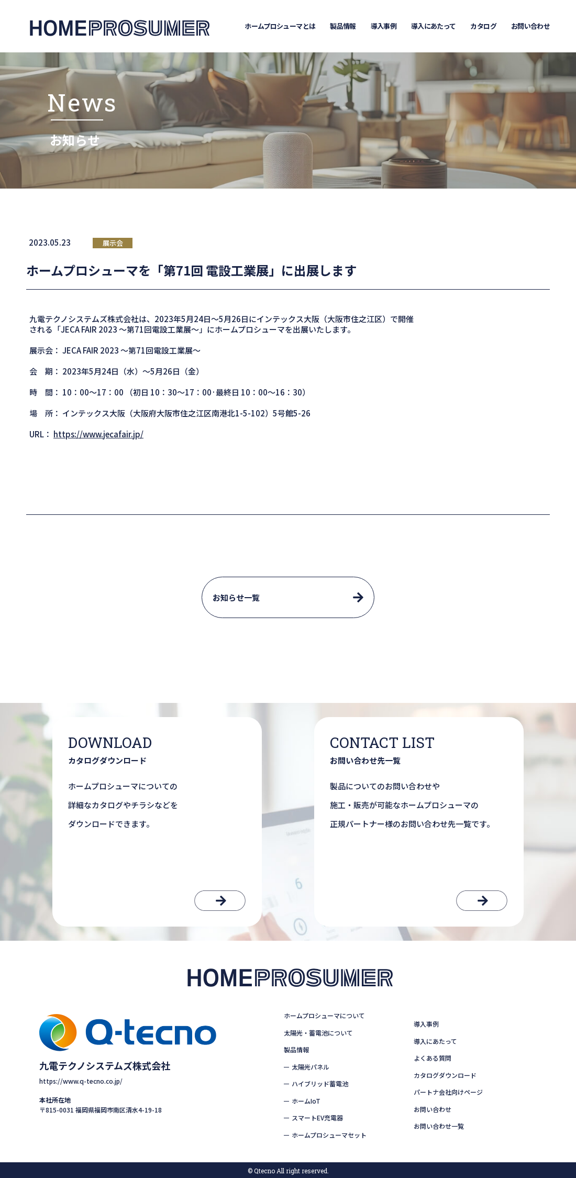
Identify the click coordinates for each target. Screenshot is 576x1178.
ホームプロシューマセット (329, 1134)
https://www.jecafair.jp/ (98, 433)
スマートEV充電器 (317, 1117)
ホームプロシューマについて (324, 1015)
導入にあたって (433, 26)
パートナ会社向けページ (448, 1091)
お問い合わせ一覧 (439, 1125)
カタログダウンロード (445, 1075)
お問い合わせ (530, 26)
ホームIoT (306, 1100)
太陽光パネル (310, 1066)
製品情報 (343, 26)
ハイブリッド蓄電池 (320, 1083)
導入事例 (383, 26)
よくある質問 (432, 1057)
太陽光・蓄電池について (318, 1032)
